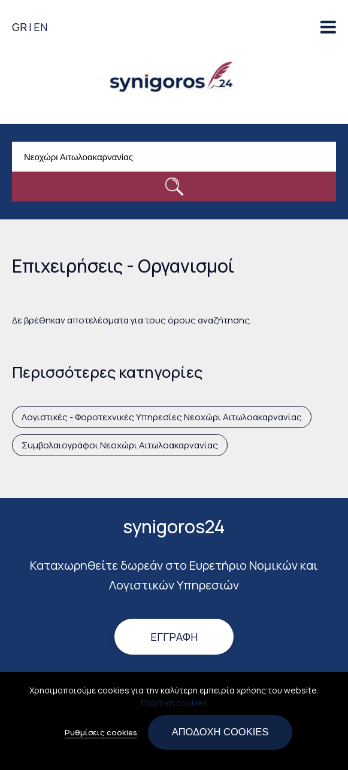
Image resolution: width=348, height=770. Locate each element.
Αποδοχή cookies (220, 736)
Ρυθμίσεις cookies (101, 736)
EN (40, 27)
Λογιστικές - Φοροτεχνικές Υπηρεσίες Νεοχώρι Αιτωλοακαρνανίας (162, 417)
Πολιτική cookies (174, 707)
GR (19, 27)
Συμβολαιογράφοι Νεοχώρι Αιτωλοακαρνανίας (120, 445)
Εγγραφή (174, 637)
